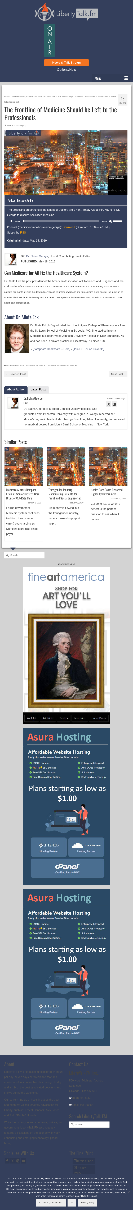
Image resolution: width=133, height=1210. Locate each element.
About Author (16, 389)
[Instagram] (17, 1161)
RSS (23, 232)
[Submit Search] (6, 555)
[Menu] (111, 78)
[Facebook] (7, 1161)
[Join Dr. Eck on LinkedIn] (88, 349)
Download (69, 227)
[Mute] (110, 221)
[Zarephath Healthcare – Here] (51, 349)
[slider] (61, 221)
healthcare (52, 365)
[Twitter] (12, 1161)
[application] (66, 221)
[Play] (11, 221)
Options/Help (66, 69)
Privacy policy (87, 1202)
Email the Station (82, 1104)
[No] (128, 1192)
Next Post (117, 374)
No (72, 1202)
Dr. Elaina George (16, 126)
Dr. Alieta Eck (41, 365)
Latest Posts (38, 389)
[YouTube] (23, 1161)
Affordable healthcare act (15, 365)
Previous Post (17, 374)
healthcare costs (63, 365)
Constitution (31, 365)
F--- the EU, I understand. (51, 1202)
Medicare (73, 365)
